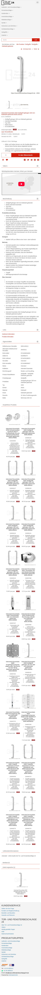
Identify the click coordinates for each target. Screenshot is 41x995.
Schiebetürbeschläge (8, 29)
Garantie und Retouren (8, 915)
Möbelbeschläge (6, 19)
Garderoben (5, 13)
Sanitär (4, 22)
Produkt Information (7, 336)
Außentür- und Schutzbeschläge (11, 7)
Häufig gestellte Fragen (8, 929)
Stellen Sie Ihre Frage (7, 908)
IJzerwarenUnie (13, 975)
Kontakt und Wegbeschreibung (10, 910)
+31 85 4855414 (8, 968)
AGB (2, 931)
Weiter (35, 49)
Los (36, 40)
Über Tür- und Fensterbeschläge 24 (11, 925)
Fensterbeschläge (7, 10)
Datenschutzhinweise (7, 934)
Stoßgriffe (4, 32)
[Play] (21, 184)
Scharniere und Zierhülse (9, 26)
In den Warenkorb (25, 155)
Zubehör (4, 35)
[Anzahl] (6, 155)
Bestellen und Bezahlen (8, 913)
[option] (9, 105)
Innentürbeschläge (7, 16)
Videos (3, 927)
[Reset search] (30, 39)
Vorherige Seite (27, 49)
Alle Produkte (20, 44)
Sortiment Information (8, 334)
